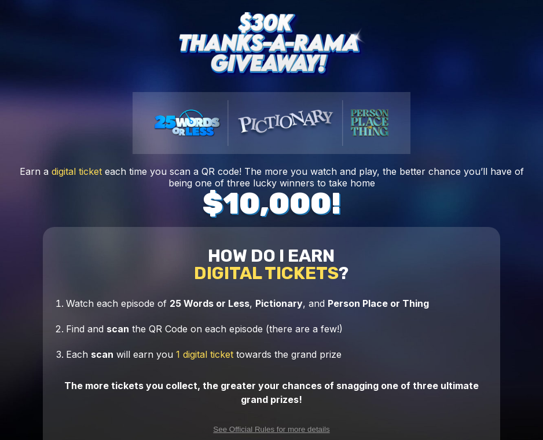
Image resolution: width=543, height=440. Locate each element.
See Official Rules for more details (271, 429)
